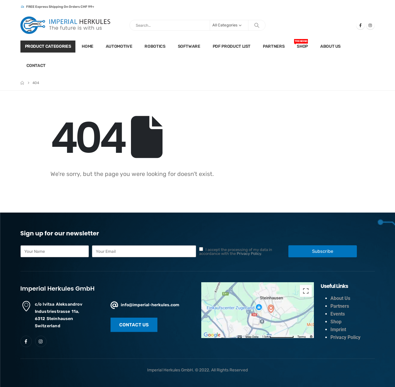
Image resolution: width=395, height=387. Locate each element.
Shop (301, 44)
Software (189, 46)
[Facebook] (360, 25)
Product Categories (48, 46)
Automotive (119, 46)
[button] (134, 325)
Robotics (154, 46)
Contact (36, 65)
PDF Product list (232, 46)
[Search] (256, 25)
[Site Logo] (65, 25)
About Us (330, 46)
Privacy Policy (249, 253)
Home (87, 46)
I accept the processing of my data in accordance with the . (235, 251)
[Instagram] (370, 25)
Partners (273, 46)
